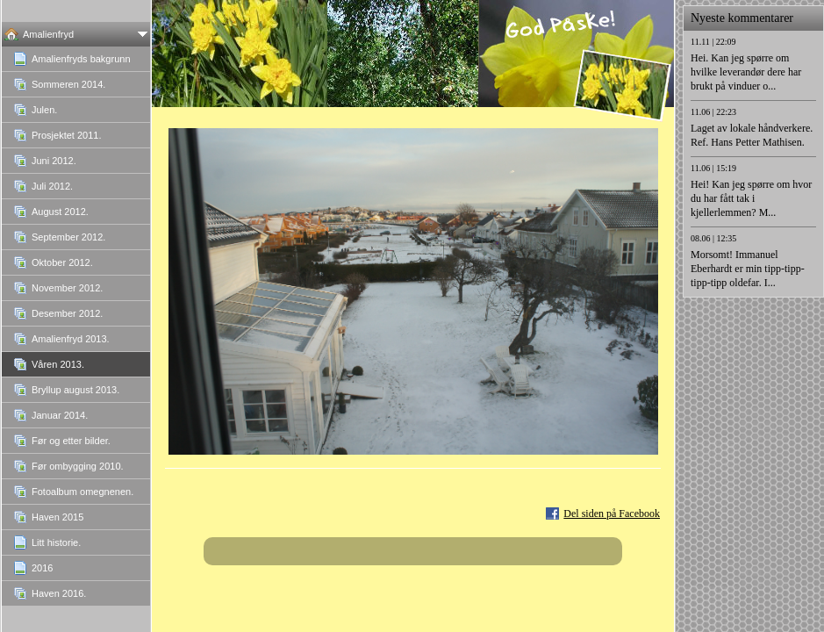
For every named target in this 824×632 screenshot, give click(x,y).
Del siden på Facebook (611, 513)
